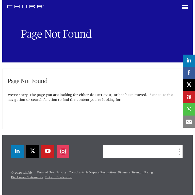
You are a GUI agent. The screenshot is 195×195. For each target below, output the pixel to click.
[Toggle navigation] (185, 7)
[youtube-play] (47, 151)
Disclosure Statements (27, 177)
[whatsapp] (189, 109)
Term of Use (45, 172)
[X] (32, 151)
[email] (189, 122)
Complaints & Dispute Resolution (92, 172)
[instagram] (63, 151)
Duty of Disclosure (58, 177)
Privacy (61, 172)
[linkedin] (17, 151)
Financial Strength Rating (135, 172)
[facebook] (189, 73)
